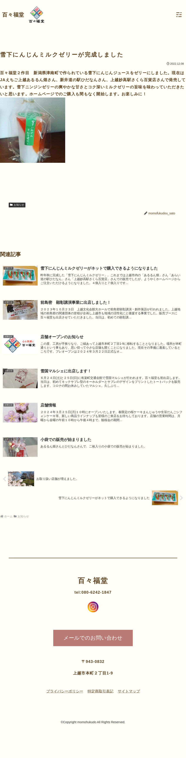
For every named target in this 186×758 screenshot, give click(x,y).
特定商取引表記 (101, 694)
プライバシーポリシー (63, 694)
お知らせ (17, 204)
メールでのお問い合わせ (93, 640)
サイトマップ (130, 694)
